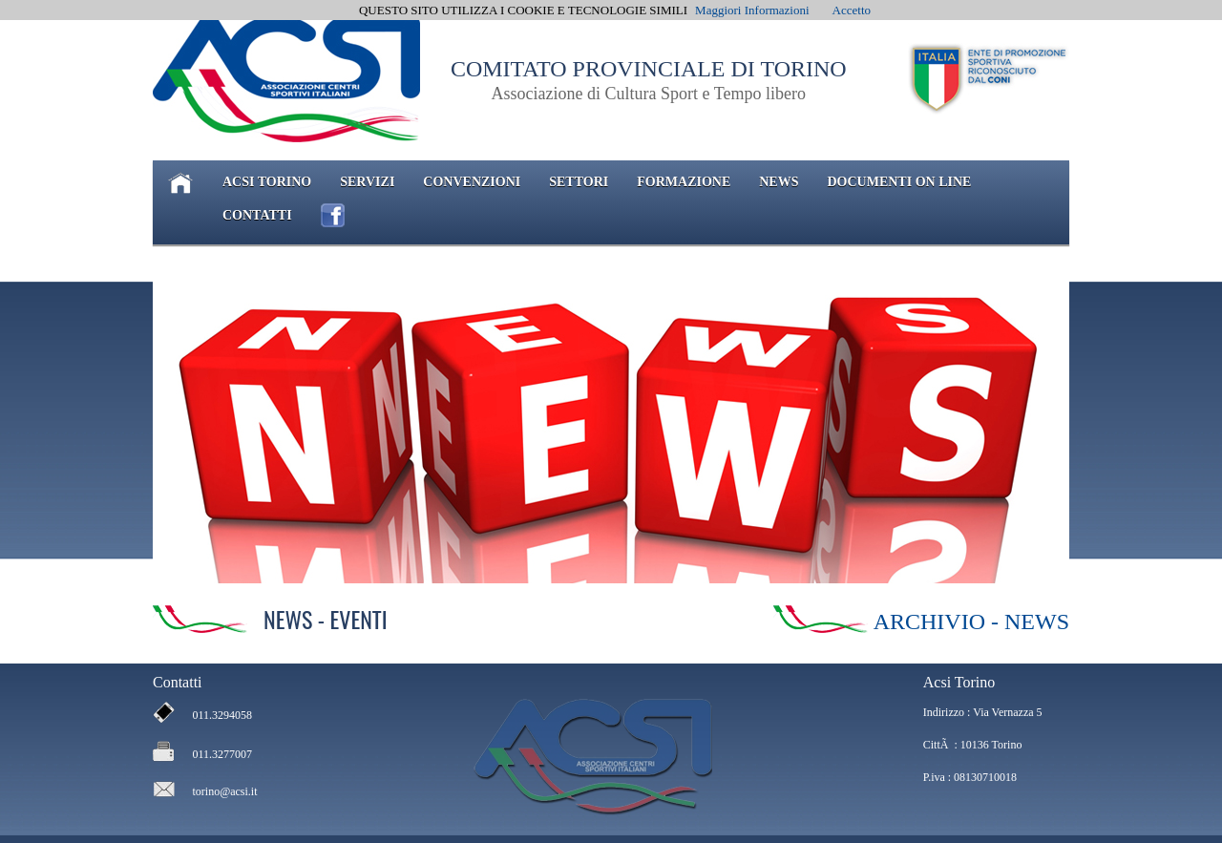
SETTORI (578, 182)
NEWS (778, 182)
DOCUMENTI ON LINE (899, 182)
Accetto (851, 10)
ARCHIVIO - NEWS (971, 621)
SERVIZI (367, 182)
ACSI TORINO (266, 182)
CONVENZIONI (471, 182)
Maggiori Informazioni (752, 10)
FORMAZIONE (683, 182)
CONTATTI (257, 215)
